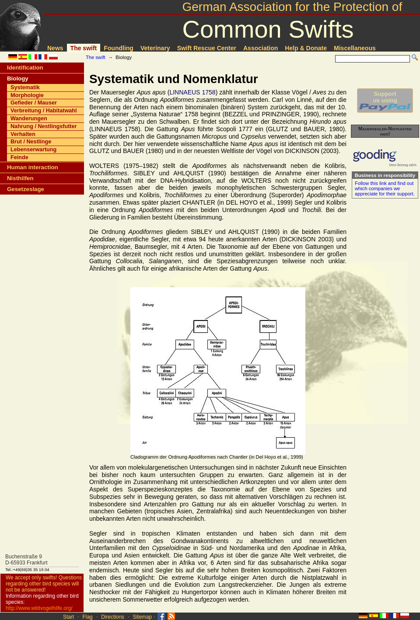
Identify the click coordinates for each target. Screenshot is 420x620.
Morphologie (27, 95)
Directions (112, 617)
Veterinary (155, 48)
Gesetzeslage (25, 189)
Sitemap (142, 617)
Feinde (19, 157)
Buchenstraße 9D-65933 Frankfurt (26, 560)
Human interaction (32, 167)
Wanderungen (28, 118)
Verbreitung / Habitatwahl (43, 111)
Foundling (118, 48)
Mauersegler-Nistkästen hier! (385, 131)
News (55, 48)
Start (68, 617)
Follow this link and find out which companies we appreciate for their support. (385, 188)
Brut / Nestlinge (30, 142)
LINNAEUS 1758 (192, 92)
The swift (83, 48)
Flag (88, 617)
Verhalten (22, 134)
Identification (25, 67)
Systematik (25, 87)
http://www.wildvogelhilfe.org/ (39, 608)
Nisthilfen (20, 178)
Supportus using (385, 101)
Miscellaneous (355, 48)
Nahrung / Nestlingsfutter (43, 126)
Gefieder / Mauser (33, 103)
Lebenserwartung (33, 149)
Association (260, 48)
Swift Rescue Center (206, 48)
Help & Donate (306, 48)
